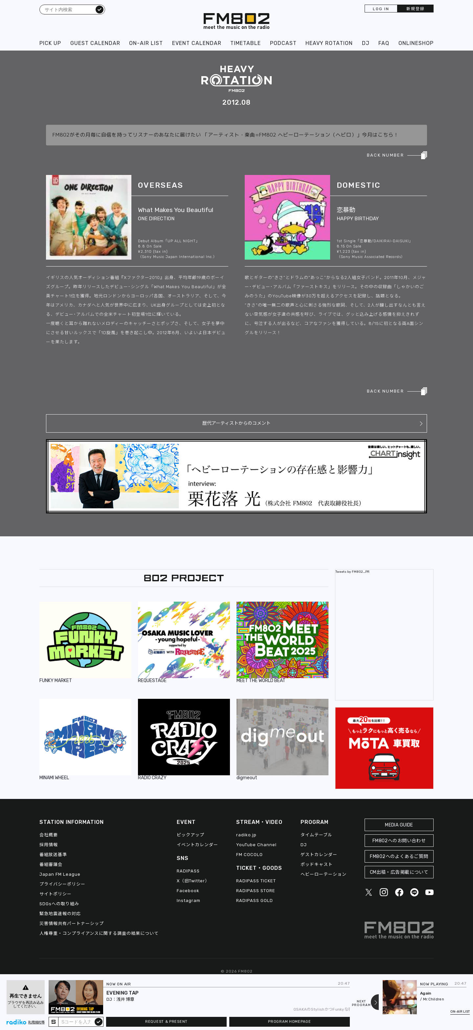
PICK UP (50, 43)
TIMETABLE (245, 43)
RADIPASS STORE (255, 890)
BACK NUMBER (385, 155)
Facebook (188, 890)
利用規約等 (36, 1022)
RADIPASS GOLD (254, 900)
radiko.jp (246, 834)
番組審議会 (50, 864)
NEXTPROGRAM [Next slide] (361, 1003)
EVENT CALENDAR (196, 43)
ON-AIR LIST (146, 43)
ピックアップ (190, 834)
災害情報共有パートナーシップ (71, 923)
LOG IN (381, 9)
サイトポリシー (55, 893)
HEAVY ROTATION (329, 43)
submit (98, 1021)
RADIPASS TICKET (256, 880)
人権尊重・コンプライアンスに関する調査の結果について (99, 933)
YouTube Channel (256, 844)
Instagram (188, 900)
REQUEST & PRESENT (166, 1021)
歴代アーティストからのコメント (236, 423)
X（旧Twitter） (193, 880)
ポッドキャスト (317, 864)
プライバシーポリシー (62, 884)
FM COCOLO (249, 854)
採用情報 (48, 844)
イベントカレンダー (197, 844)
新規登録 (415, 9)
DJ (366, 43)
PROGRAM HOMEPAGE (289, 1021)
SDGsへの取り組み (59, 903)
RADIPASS (188, 871)
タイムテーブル (316, 834)
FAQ (383, 43)
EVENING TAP (122, 993)
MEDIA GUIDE (399, 825)
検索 (99, 9)
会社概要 (48, 834)
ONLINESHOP (416, 43)
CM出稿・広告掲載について (399, 872)
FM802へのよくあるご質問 (399, 856)
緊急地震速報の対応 (60, 913)
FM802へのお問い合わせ (399, 841)
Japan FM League (59, 874)
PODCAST (283, 43)
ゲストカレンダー (319, 854)
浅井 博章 (125, 999)
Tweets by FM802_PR (352, 572)
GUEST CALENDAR (95, 43)
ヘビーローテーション (324, 874)
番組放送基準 (53, 854)
